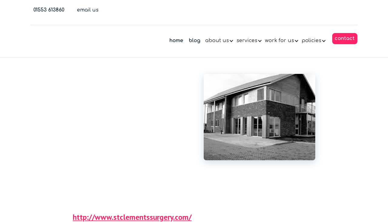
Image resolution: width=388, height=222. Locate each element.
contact (345, 38)
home (176, 40)
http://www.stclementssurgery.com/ (132, 218)
